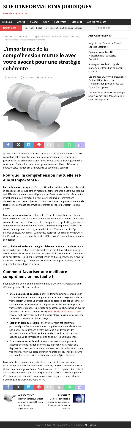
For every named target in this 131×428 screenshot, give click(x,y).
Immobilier (76, 22)
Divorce (34, 22)
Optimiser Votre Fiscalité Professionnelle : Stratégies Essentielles (102, 56)
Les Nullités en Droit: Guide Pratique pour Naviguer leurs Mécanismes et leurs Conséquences (106, 96)
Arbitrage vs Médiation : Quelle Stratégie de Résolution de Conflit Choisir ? (105, 68)
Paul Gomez (29, 77)
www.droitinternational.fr (61, 311)
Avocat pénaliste (96, 22)
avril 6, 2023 (13, 77)
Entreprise (60, 22)
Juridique (7, 22)
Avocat (21, 22)
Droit (46, 22)
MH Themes (90, 425)
